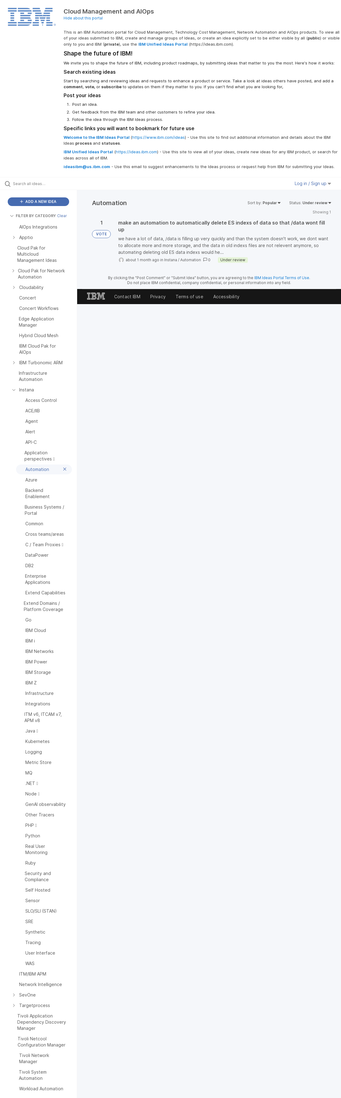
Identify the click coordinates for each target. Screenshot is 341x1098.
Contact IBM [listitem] (127, 296)
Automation (190, 260)
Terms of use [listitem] (189, 296)
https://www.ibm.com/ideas (158, 137)
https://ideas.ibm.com (136, 151)
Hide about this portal (83, 18)
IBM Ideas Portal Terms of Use (281, 277)
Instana (170, 260)
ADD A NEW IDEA (38, 201)
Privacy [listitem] (158, 296)
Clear (62, 215)
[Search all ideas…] (41, 183)
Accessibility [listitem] (226, 296)
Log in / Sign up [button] (313, 183)
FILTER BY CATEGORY (33, 215)
